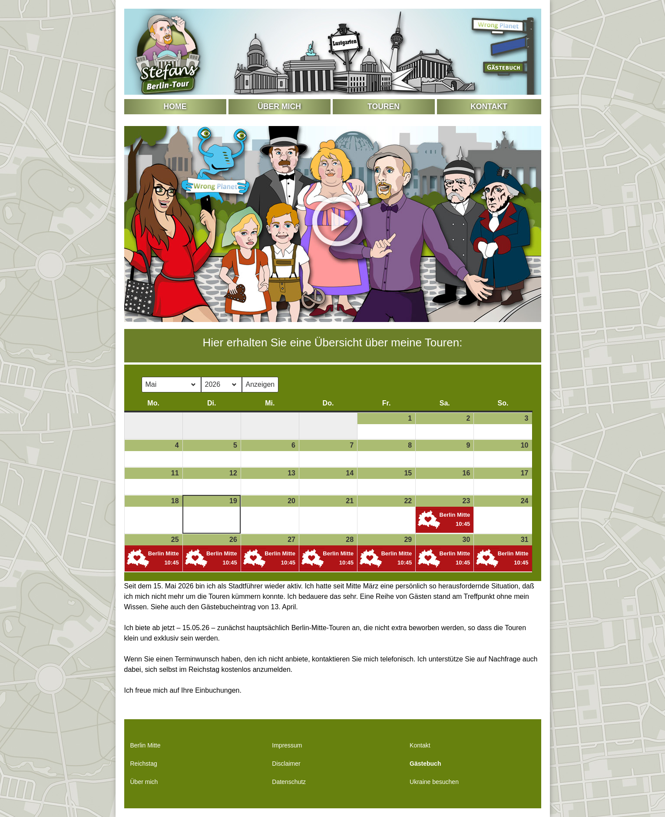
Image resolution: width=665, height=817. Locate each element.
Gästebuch (425, 763)
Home (175, 106)
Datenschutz (289, 781)
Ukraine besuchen (434, 781)
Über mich (279, 106)
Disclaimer (286, 763)
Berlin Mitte (145, 745)
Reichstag (143, 763)
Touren (383, 106)
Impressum (287, 745)
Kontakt (488, 106)
